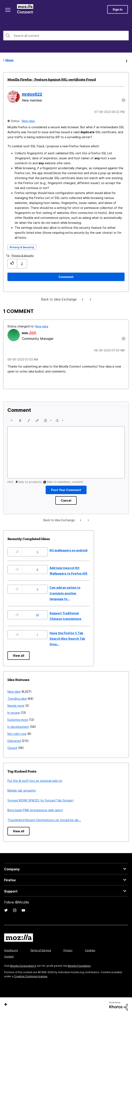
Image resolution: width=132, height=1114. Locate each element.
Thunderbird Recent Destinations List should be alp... (44, 820)
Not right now (16, 733)
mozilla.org (11, 950)
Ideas (9, 60)
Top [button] (5, 1004)
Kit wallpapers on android (68, 550)
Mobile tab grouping (21, 790)
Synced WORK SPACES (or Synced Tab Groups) (40, 800)
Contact (9, 956)
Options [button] (126, 60)
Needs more (15, 705)
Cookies (90, 950)
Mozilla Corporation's (23, 965)
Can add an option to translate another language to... (65, 593)
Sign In (117, 9)
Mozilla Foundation (79, 965)
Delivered (14, 741)
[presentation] (11, 420)
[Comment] (66, 277)
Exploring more (17, 719)
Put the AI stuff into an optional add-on (34, 780)
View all (18, 655)
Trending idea (17, 698)
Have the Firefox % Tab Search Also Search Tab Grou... (67, 638)
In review (13, 712)
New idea (28, 121)
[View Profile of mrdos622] (32, 94)
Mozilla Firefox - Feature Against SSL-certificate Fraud (51, 79)
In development (18, 726)
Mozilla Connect (25, 9)
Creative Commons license (30, 976)
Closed (12, 748)
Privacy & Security (22, 247)
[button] (12, 263)
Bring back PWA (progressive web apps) (35, 810)
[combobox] (66, 36)
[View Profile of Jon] (32, 332)
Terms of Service (40, 950)
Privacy (68, 950)
